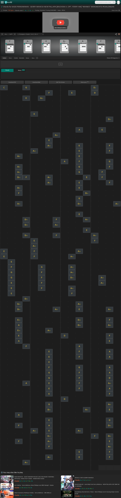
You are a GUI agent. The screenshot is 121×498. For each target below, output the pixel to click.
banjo (27, 58)
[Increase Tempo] (14, 34)
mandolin (21, 58)
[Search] (113, 2)
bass (33, 58)
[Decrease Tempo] (2, 34)
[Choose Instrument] (37, 58)
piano (10, 58)
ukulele (16, 58)
